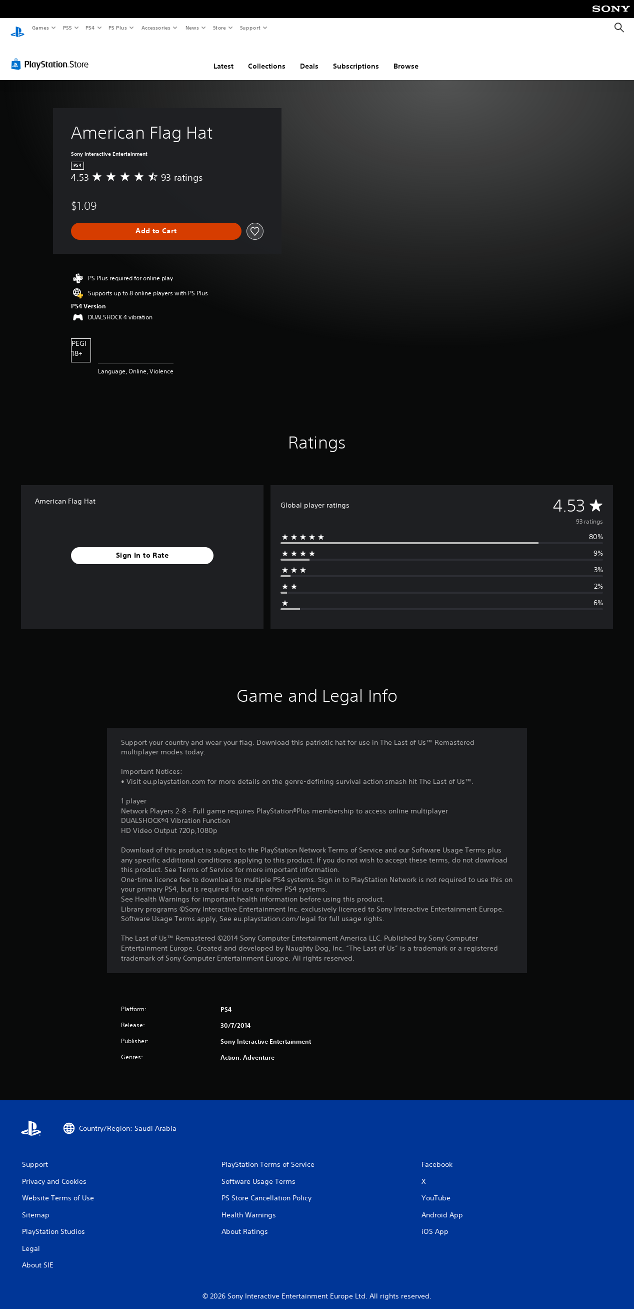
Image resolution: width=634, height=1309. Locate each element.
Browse (406, 56)
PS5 (67, 27)
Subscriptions (356, 56)
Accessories (155, 27)
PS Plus (118, 27)
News (192, 27)
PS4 (90, 27)
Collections (267, 56)
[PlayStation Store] (52, 55)
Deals (309, 56)
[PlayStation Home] (17, 28)
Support (250, 27)
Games (40, 27)
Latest (224, 56)
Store (219, 27)
